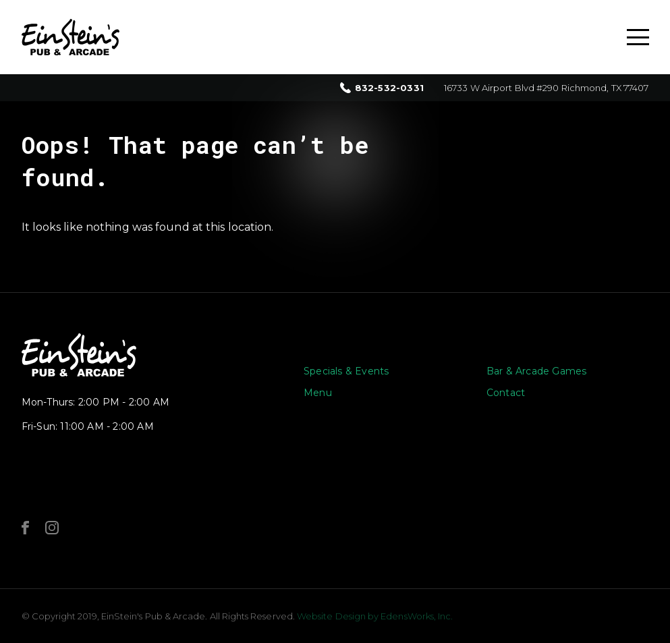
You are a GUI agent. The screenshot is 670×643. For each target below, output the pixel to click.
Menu (318, 393)
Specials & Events (346, 371)
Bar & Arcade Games (536, 371)
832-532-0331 (389, 88)
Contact (505, 393)
